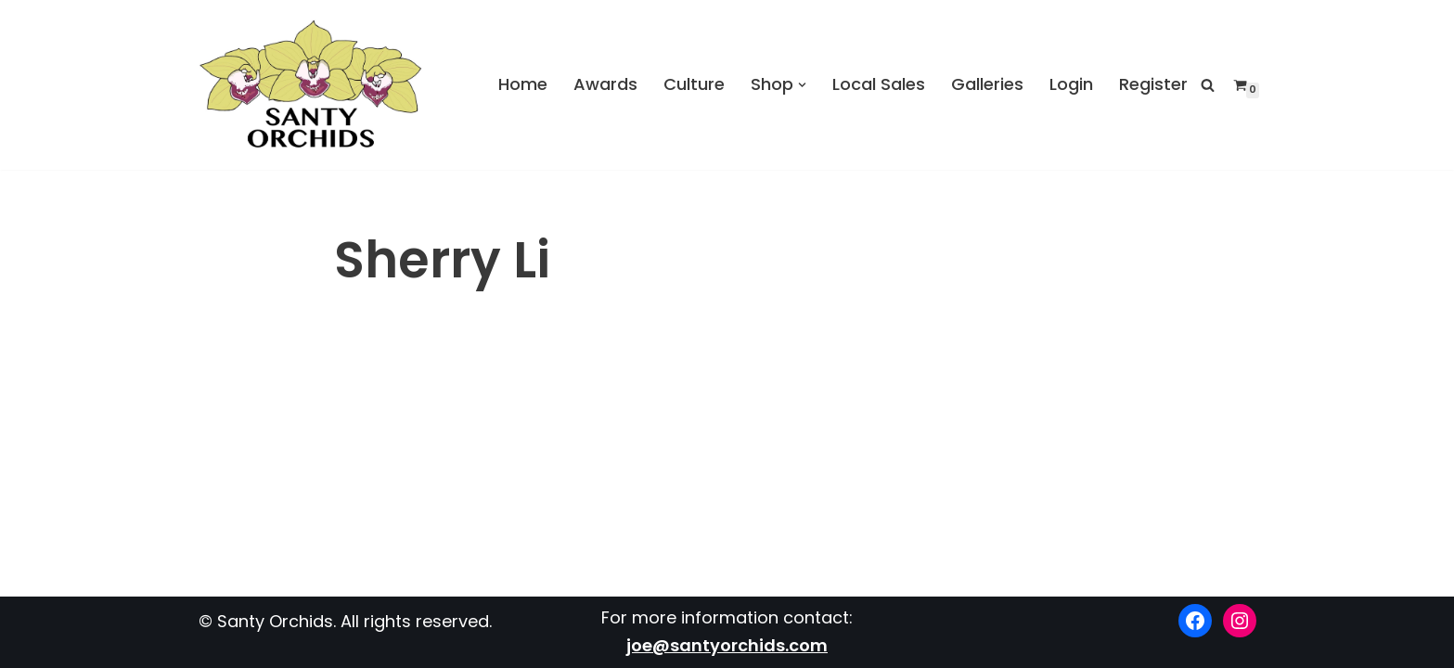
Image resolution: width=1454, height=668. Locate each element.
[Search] (1208, 85)
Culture (694, 84)
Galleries (987, 84)
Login (1071, 84)
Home (522, 84)
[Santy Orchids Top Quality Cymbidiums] (311, 85)
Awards (605, 84)
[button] (802, 85)
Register (1153, 84)
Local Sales (878, 84)
